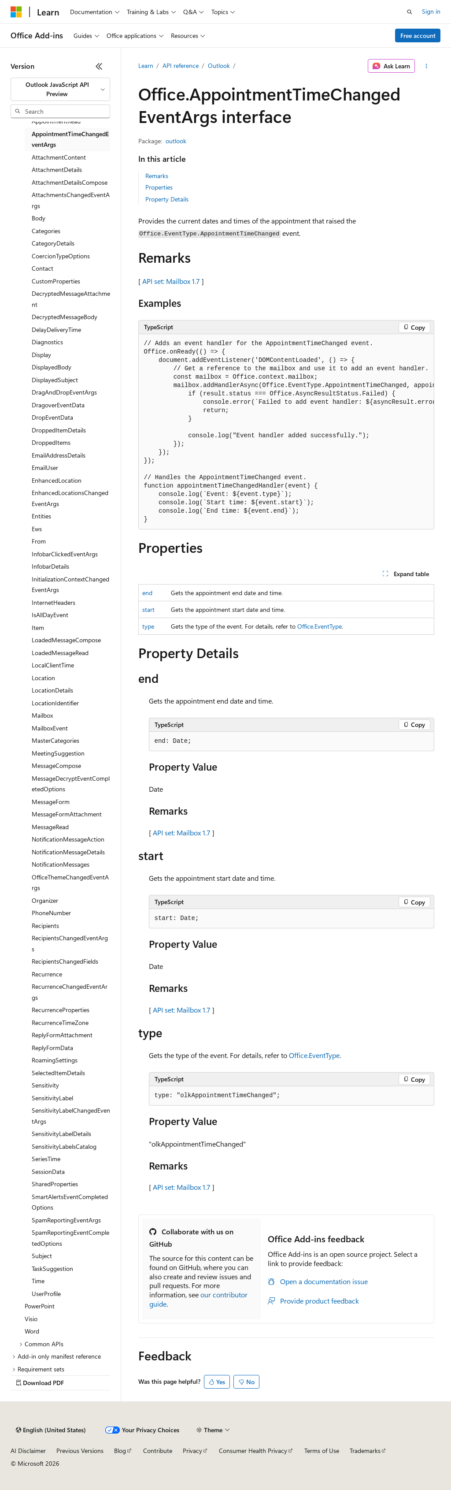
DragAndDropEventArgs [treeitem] (64, 392)
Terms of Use (321, 1450)
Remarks (156, 175)
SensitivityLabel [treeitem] (52, 1098)
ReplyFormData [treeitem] (52, 1047)
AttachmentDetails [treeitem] (57, 169)
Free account (418, 35)
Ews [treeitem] (37, 529)
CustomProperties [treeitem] (56, 281)
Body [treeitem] (38, 218)
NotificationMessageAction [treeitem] (68, 839)
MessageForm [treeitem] (51, 801)
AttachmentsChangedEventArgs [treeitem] (71, 200)
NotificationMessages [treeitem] (60, 864)
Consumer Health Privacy (253, 1450)
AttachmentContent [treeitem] (59, 157)
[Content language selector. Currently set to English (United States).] (51, 1430)
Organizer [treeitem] (45, 900)
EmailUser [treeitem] (45, 467)
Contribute (157, 1450)
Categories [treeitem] (46, 231)
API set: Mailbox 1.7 (171, 281)
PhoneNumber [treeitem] (51, 913)
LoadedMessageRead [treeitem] (60, 652)
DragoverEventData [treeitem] (58, 405)
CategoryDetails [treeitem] (53, 243)
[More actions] (426, 66)
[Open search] (409, 12)
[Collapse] (99, 66)
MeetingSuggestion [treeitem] (58, 753)
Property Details (167, 199)
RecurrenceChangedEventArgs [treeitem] (69, 992)
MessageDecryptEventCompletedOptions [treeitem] (71, 783)
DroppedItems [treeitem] (51, 442)
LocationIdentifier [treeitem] (55, 703)
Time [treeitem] (38, 1281)
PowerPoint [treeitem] (40, 1306)
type (148, 626)
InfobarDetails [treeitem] (50, 566)
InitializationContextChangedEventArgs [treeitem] (70, 584)
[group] (286, 431)
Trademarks (365, 1450)
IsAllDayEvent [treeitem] (50, 615)
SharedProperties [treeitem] (55, 1184)
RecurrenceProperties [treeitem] (60, 1010)
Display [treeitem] (41, 354)
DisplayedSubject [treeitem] (55, 380)
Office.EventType (319, 626)
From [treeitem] (39, 541)
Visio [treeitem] (31, 1319)
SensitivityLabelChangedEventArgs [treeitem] (71, 1115)
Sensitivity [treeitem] (45, 1085)
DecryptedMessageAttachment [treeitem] (71, 299)
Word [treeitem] (32, 1331)
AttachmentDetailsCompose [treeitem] (69, 182)
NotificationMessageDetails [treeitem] (68, 852)
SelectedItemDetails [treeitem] (58, 1073)
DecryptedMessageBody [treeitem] (64, 317)
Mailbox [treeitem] (42, 715)
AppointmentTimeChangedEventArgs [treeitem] (70, 139)
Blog (120, 1450)
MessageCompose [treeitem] (56, 765)
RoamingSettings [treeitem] (55, 1060)
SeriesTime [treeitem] (46, 1159)
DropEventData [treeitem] (52, 417)
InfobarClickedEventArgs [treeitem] (65, 554)
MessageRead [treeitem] (50, 827)
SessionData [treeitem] (48, 1171)
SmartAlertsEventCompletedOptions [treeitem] (70, 1202)
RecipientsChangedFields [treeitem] (65, 961)
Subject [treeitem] (42, 1256)
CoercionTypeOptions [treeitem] (61, 256)
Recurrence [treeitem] (47, 974)
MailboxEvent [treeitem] (50, 728)
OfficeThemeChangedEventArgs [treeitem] (70, 882)
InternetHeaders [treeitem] (53, 602)
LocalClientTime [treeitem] (53, 665)
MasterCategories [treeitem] (55, 740)
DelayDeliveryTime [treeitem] (56, 329)
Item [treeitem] (38, 627)
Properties (159, 187)
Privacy (192, 1450)
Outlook (219, 65)
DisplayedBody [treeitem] (51, 367)
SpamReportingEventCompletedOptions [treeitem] (70, 1238)
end (147, 593)
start (148, 609)
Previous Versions (80, 1450)
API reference (181, 65)
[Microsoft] (16, 12)
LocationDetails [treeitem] (52, 690)
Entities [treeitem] (41, 516)
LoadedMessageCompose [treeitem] (66, 640)
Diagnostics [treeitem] (47, 342)
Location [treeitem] (43, 678)
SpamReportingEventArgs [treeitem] (66, 1220)
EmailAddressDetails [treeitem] (58, 455)
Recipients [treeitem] (45, 925)
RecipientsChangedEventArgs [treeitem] (70, 943)
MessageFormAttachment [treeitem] (67, 814)
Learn (145, 65)
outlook (176, 141)
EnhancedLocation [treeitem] (56, 480)
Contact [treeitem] (42, 268)
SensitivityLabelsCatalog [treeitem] (64, 1146)
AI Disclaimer (28, 1450)
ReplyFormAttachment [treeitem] (62, 1035)
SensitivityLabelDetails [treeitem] (61, 1133)
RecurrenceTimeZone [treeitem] (60, 1022)
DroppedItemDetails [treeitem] (59, 430)
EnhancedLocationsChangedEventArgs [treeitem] (70, 498)
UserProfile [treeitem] (46, 1293)
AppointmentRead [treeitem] (56, 121)
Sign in (431, 11)
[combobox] (60, 89)
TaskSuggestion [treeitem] (52, 1268)
